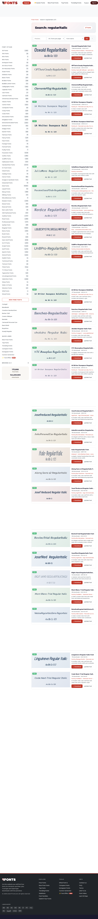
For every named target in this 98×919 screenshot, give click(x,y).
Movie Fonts (6, 204)
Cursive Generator (8, 355)
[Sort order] (74, 38)
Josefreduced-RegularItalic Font (83, 411)
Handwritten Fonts (8, 165)
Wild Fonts (5, 291)
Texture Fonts (7, 264)
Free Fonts (35, 19)
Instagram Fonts (7, 352)
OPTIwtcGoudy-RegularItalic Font (84, 65)
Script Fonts (6, 246)
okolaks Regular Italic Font (81, 329)
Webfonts (42, 893)
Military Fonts (6, 195)
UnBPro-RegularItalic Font (81, 244)
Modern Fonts (6, 201)
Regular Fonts (6, 228)
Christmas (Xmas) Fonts (10, 98)
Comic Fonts (6, 104)
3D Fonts (5, 50)
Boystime (5, 328)
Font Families (43, 896)
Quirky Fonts (6, 225)
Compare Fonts (7, 349)
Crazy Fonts (6, 110)
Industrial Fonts (7, 183)
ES (11, 908)
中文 (31, 908)
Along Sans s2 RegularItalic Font (83, 469)
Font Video (83, 893)
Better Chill (6, 313)
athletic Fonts (7, 74)
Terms (81, 888)
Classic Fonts (6, 101)
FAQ (80, 885)
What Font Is (63, 883)
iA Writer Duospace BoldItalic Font (84, 290)
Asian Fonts (6, 71)
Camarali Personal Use (9, 322)
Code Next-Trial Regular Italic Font (84, 674)
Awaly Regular (7, 331)
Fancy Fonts (6, 138)
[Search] (27, 2)
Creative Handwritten (9, 310)
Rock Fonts (6, 234)
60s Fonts (5, 56)
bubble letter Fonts (8, 83)
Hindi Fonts (6, 171)
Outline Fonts (6, 216)
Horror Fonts (6, 177)
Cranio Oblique (7, 316)
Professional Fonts (8, 222)
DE (8, 908)
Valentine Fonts (7, 279)
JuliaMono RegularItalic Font (82, 167)
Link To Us (82, 891)
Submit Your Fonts (45, 899)
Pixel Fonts (5, 219)
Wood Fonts (6, 294)
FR (19, 908)
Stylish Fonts (6, 258)
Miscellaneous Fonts (9, 198)
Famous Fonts (7, 135)
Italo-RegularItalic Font (80, 449)
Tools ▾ (86, 3)
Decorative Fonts (8, 116)
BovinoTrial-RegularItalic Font (82, 534)
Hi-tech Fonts (6, 168)
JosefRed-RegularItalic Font (82, 553)
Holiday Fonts (6, 174)
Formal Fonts (6, 147)
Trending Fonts (76, 3)
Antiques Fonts (7, 62)
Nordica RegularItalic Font (81, 206)
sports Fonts (6, 252)
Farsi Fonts (5, 141)
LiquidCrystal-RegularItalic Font (83, 225)
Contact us (83, 883)
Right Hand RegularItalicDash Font (84, 572)
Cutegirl (4, 304)
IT (23, 908)
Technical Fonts (7, 261)
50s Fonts (5, 53)
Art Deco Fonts (7, 65)
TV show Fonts (7, 270)
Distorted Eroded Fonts (10, 122)
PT (27, 908)
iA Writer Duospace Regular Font (83, 102)
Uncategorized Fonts (9, 276)
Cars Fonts (5, 92)
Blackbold (5, 307)
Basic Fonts (6, 77)
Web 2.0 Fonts (7, 285)
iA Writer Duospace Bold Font (82, 121)
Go (87, 38)
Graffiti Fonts (6, 159)
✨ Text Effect (9, 358)
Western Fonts (7, 288)
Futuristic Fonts (7, 153)
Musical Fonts (6, 207)
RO (15, 908)
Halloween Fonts (7, 162)
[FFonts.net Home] (10, 3)
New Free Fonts (53, 3)
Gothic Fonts (6, 156)
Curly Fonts (6, 113)
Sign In (94, 3)
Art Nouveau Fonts (8, 68)
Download (77, 58)
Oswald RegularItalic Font (81, 46)
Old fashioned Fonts (9, 213)
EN (4, 908)
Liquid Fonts (6, 189)
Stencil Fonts (6, 255)
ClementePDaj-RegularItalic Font (83, 85)
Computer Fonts (7, 107)
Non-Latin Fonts (7, 210)
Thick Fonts (6, 267)
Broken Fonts (6, 80)
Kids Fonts (5, 186)
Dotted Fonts (6, 125)
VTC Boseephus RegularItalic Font (84, 348)
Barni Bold (5, 325)
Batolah (4, 319)
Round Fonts (6, 237)
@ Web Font (88, 58)
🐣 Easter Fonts (39, 3)
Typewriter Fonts (7, 273)
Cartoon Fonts (7, 95)
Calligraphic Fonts (8, 86)
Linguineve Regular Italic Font (82, 655)
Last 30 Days (83, 896)
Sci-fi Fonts (6, 243)
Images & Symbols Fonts (10, 180)
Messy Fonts (6, 192)
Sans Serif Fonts (7, 240)
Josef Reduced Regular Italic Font (84, 488)
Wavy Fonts (6, 282)
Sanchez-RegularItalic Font (81, 309)
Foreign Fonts (6, 144)
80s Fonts (5, 59)
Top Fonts (64, 3)
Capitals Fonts (7, 89)
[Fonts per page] (55, 38)
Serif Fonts (5, 249)
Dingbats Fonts (7, 119)
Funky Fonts (6, 150)
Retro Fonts (6, 231)
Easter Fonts (6, 131)
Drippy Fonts (6, 128)
